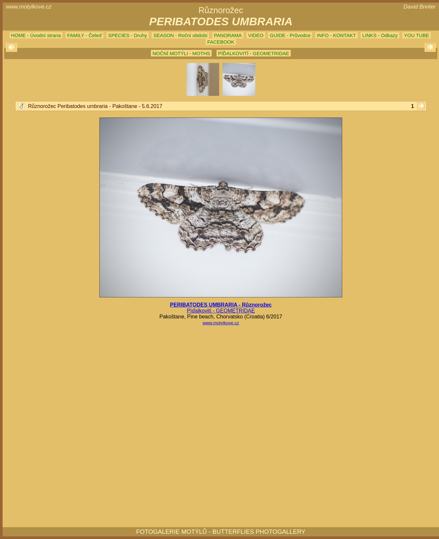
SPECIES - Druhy (127, 35)
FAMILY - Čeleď (84, 35)
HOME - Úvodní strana (36, 35)
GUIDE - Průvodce (290, 35)
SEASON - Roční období (180, 35)
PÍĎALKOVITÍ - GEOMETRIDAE (253, 53)
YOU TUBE (416, 35)
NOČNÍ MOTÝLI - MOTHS (181, 53)
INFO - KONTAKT (336, 35)
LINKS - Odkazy (380, 35)
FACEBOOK (221, 42)
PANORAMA (228, 35)
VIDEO (255, 35)
